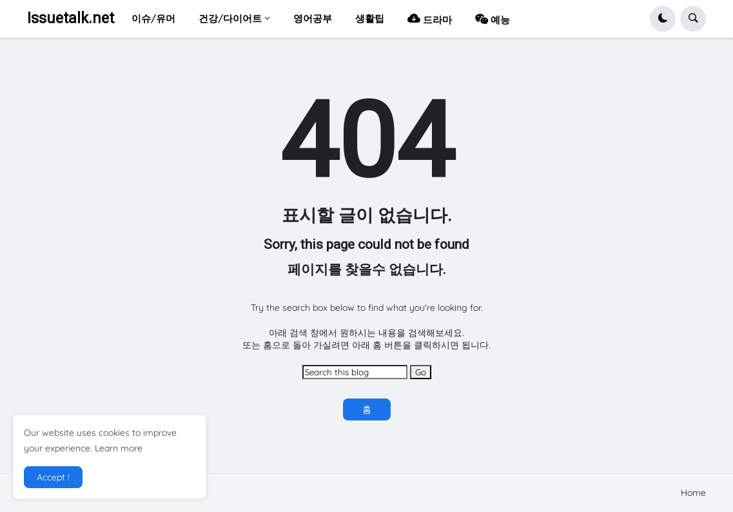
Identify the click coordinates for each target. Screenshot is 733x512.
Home (693, 492)
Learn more (118, 448)
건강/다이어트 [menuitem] (230, 18)
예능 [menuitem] (492, 18)
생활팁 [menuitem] (369, 18)
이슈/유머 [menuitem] (153, 18)
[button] (663, 19)
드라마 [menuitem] (429, 18)
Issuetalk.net (70, 18)
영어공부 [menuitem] (312, 18)
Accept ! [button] (53, 477)
